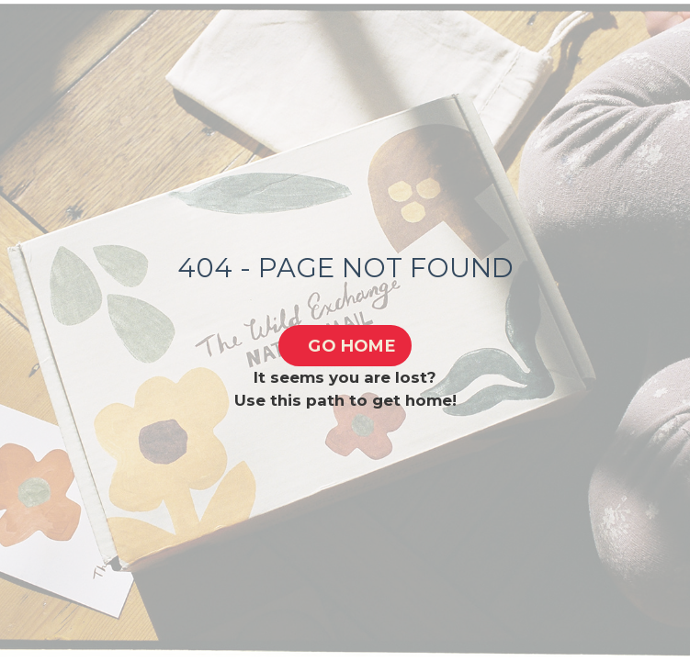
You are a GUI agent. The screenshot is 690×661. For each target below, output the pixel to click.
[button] (345, 345)
